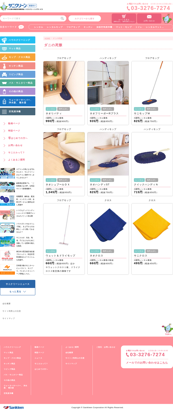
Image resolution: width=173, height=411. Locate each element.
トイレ (138, 27)
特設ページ (39, 353)
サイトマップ (8, 318)
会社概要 (6, 303)
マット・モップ (124, 27)
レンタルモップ (55, 27)
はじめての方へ (41, 369)
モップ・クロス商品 (12, 358)
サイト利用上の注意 (11, 311)
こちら (164, 362)
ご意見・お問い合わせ (105, 347)
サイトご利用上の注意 (74, 358)
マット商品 (8, 353)
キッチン (88, 27)
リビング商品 (9, 369)
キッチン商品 (9, 364)
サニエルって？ (41, 364)
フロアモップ (73, 27)
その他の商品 (9, 380)
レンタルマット (154, 27)
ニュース (38, 358)
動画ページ (39, 347)
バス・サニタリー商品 (13, 375)
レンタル (38, 27)
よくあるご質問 (72, 347)
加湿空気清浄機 (104, 27)
